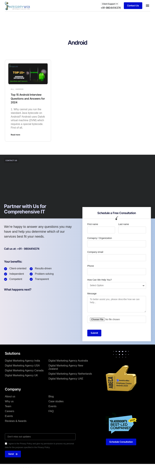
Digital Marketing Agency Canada (24, 370)
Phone (90, 265)
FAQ (51, 411)
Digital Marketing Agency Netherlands (70, 374)
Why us (9, 401)
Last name (123, 224)
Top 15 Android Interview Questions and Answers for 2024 (27, 98)
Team (8, 406)
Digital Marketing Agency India (22, 360)
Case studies (56, 401)
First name (92, 224)
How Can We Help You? (99, 279)
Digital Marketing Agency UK (21, 375)
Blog (51, 396)
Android (20, 89)
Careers (9, 411)
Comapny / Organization (99, 238)
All (12, 89)
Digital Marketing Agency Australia (68, 360)
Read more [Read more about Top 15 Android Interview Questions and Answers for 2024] (15, 134)
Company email (95, 252)
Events (9, 416)
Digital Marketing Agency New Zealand (65, 367)
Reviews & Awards (15, 421)
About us (10, 396)
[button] (147, 5)
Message (92, 293)
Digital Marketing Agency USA (22, 365)
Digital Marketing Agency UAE (65, 378)
